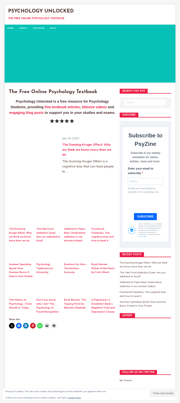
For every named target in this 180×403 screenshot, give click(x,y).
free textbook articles (62, 107)
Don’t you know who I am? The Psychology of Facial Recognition (47, 305)
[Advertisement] (90, 58)
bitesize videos (94, 107)
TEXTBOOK (39, 28)
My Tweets (126, 380)
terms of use (142, 236)
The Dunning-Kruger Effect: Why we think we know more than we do (86, 149)
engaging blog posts (26, 113)
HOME (10, 28)
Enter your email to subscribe (140, 171)
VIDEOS (23, 28)
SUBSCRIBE (145, 216)
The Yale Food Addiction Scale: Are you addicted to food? (48, 234)
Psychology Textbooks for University (44, 268)
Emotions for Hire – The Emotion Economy (75, 268)
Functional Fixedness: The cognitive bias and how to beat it (102, 234)
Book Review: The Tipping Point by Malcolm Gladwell (75, 303)
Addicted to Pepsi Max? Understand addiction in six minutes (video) (74, 234)
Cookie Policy (74, 397)
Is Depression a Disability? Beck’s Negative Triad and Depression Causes (103, 305)
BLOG (53, 28)
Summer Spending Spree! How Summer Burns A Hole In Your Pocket (21, 270)
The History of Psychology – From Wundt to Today (20, 303)
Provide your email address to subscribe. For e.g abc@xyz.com (143, 190)
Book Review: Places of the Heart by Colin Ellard (103, 268)
